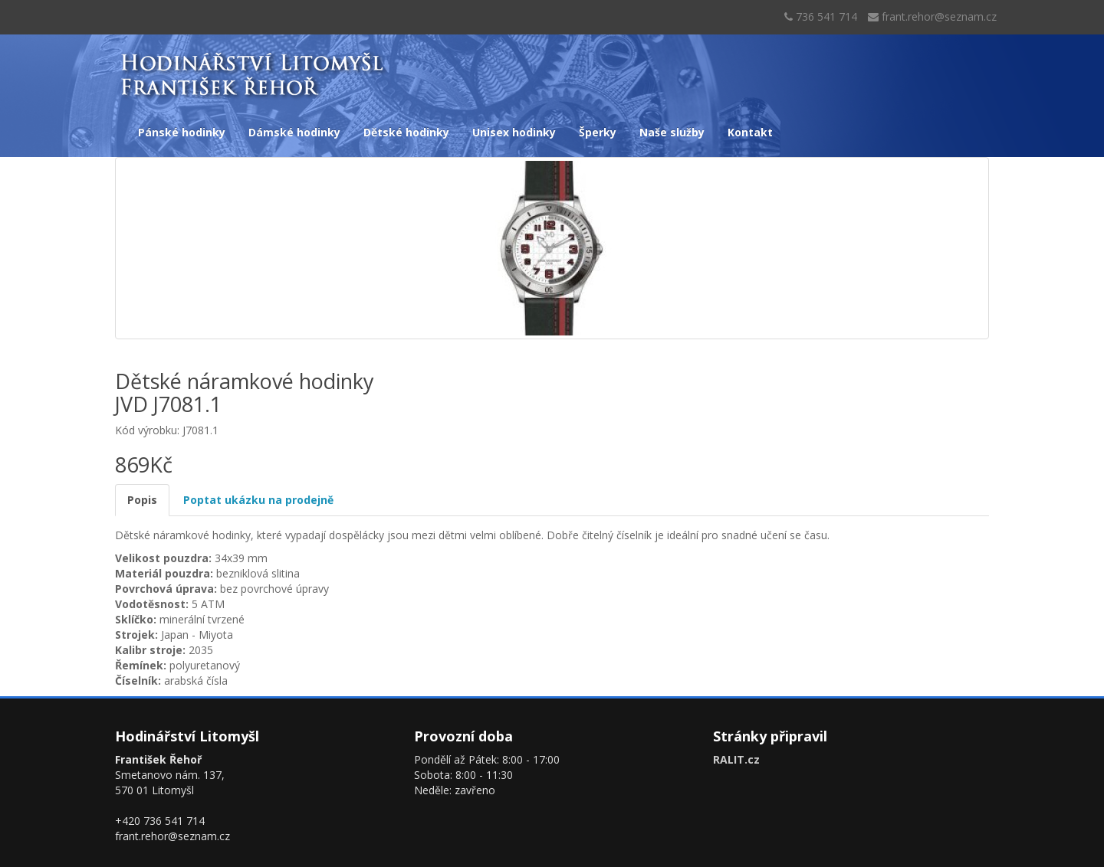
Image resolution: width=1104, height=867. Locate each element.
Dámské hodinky (294, 132)
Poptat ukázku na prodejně (258, 499)
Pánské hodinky (181, 132)
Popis (142, 499)
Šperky (597, 132)
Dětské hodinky (406, 132)
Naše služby (672, 132)
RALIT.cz (736, 759)
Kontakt (750, 132)
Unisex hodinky (514, 132)
